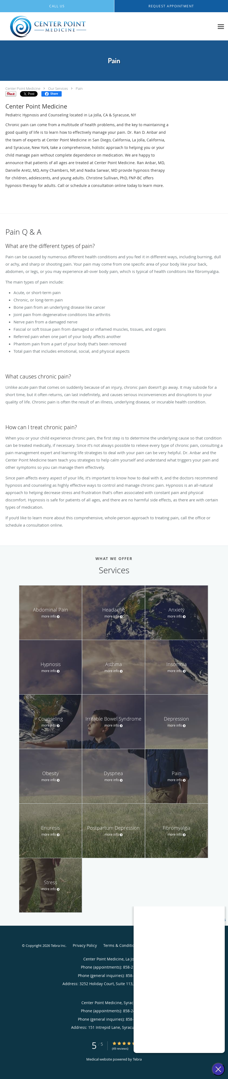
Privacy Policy (85, 945)
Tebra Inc (58, 945)
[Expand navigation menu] (221, 26)
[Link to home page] (47, 26)
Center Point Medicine (22, 88)
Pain (79, 88)
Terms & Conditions (121, 945)
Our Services (58, 88)
